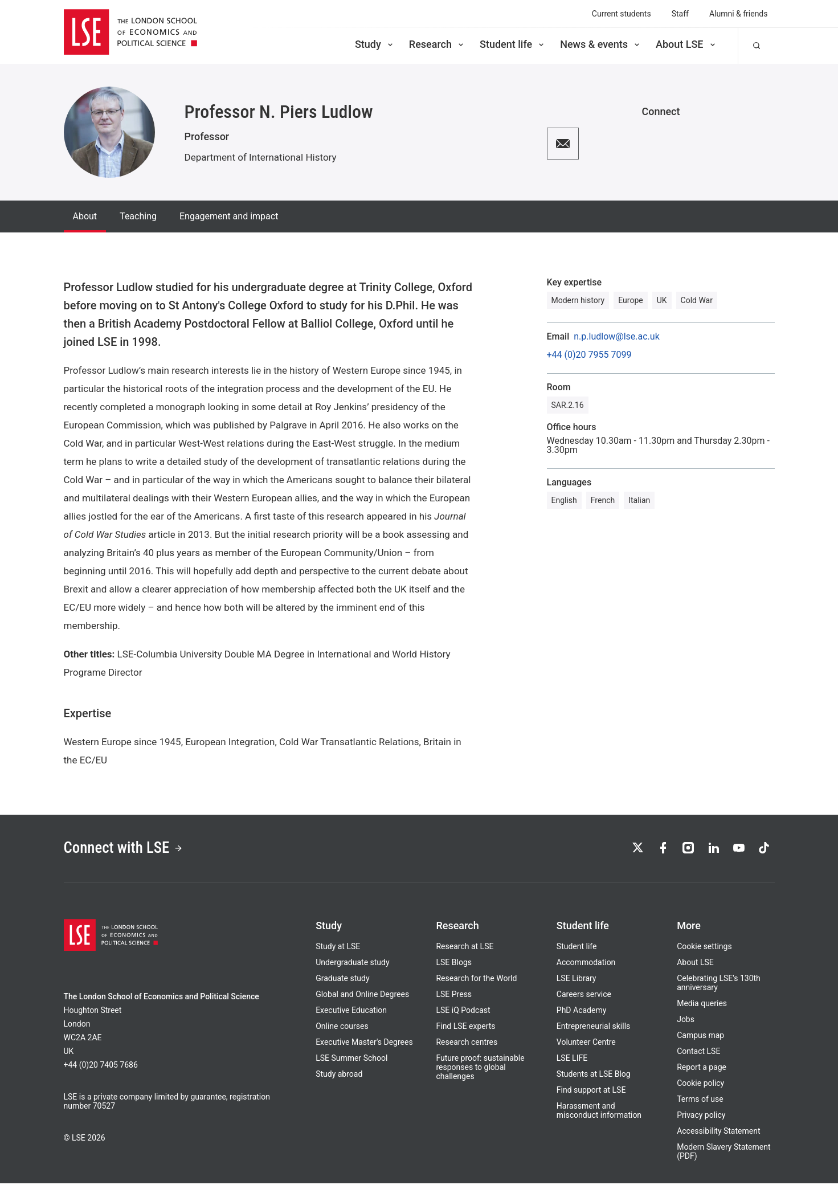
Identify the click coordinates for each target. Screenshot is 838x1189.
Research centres (466, 1047)
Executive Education (351, 1015)
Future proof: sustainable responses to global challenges (480, 1072)
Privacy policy (701, 1120)
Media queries (702, 1009)
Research (437, 44)
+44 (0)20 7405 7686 (101, 1070)
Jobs (685, 1024)
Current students (621, 13)
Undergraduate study (352, 968)
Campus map (700, 1040)
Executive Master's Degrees (364, 1047)
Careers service (584, 999)
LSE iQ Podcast (463, 1015)
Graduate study (342, 983)
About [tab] (85, 216)
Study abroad (339, 1079)
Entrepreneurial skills (593, 1031)
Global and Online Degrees (362, 999)
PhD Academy (582, 1015)
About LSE (686, 44)
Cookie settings (704, 952)
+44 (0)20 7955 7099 (589, 354)
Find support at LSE (591, 1095)
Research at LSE (464, 952)
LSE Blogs (453, 968)
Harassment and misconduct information (599, 1116)
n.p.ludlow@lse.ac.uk (616, 336)
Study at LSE (338, 952)
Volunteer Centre (586, 1047)
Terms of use (700, 1104)
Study (375, 44)
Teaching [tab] (138, 216)
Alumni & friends (738, 13)
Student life (513, 44)
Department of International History (261, 157)
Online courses (342, 1031)
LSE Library (576, 983)
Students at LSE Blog (594, 1079)
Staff (680, 13)
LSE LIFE (572, 1063)
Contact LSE (698, 1056)
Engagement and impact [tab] (228, 216)
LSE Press (454, 999)
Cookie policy (700, 1088)
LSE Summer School (351, 1063)
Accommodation (586, 968)
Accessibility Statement (718, 1136)
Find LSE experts (465, 1031)
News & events (600, 44)
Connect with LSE (133, 851)
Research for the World (476, 983)
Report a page (701, 1072)
